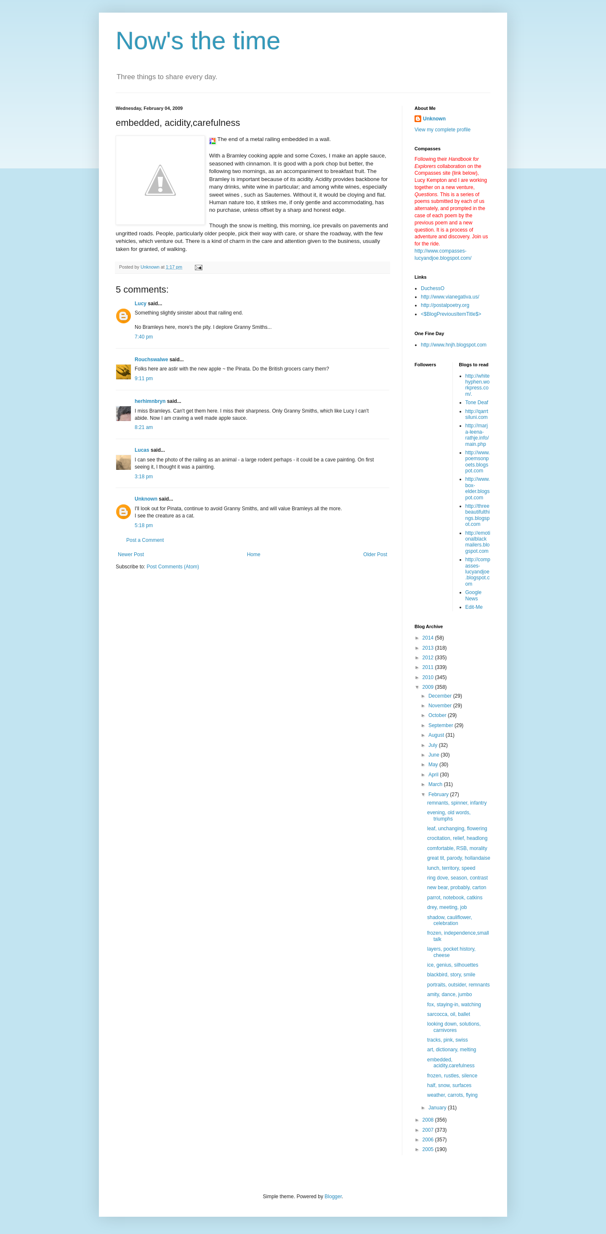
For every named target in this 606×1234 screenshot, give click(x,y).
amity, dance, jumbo (449, 994)
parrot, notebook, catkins (454, 898)
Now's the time (198, 41)
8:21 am (144, 427)
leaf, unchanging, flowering (457, 829)
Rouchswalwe (151, 359)
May (433, 765)
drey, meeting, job (447, 907)
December (440, 696)
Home (253, 554)
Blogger (333, 1196)
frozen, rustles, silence (452, 1076)
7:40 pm (144, 337)
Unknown (146, 499)
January (438, 1108)
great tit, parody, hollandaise (458, 858)
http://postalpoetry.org (445, 305)
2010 (429, 677)
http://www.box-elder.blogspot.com (477, 488)
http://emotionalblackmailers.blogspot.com (477, 542)
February (439, 794)
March (436, 784)
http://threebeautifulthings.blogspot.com (477, 515)
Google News (473, 595)
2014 (429, 638)
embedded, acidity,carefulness (451, 1063)
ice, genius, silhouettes (452, 965)
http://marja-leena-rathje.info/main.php (477, 435)
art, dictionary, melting (451, 1050)
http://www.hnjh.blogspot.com (453, 345)
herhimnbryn (150, 401)
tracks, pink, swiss (447, 1040)
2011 (429, 667)
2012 (429, 658)
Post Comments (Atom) (172, 567)
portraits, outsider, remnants (458, 985)
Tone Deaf (477, 402)
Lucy (140, 304)
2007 (429, 1130)
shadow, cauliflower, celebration (449, 920)
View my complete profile (442, 130)
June (434, 755)
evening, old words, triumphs (448, 815)
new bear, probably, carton (456, 887)
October (438, 715)
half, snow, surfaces (449, 1085)
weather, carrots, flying (452, 1095)
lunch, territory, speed (451, 868)
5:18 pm (144, 525)
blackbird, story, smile (451, 975)
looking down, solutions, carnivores (454, 1027)
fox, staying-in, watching (454, 1004)
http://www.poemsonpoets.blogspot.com (477, 462)
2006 (429, 1140)
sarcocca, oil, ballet (448, 1014)
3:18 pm (144, 477)
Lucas (142, 450)
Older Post (375, 554)
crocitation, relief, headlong (457, 838)
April (434, 775)
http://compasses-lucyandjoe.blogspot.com (477, 572)
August (437, 735)
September (441, 725)
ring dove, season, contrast (457, 878)
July (433, 745)
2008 (429, 1120)
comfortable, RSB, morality (457, 848)
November (440, 706)
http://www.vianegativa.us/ (450, 297)
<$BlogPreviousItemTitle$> (451, 314)
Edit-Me (474, 607)
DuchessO (432, 288)
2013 (429, 648)
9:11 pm (144, 378)
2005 (429, 1149)
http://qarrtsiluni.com (477, 414)
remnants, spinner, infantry (456, 803)
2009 (429, 687)
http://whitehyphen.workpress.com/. (477, 385)
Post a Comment (145, 540)
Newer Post (131, 554)
